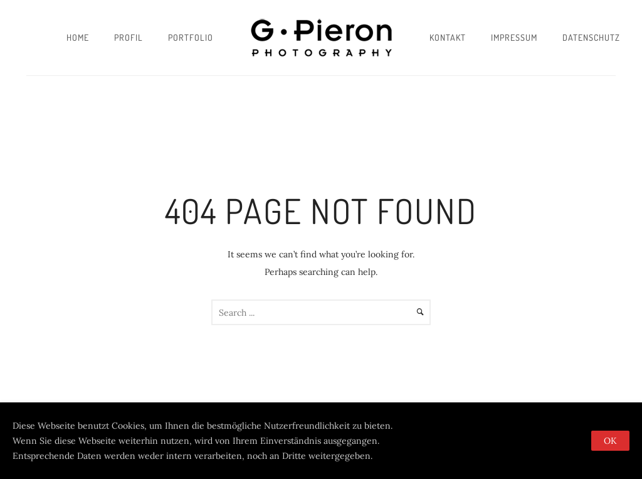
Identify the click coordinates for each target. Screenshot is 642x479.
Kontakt (447, 37)
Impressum (514, 37)
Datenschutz (591, 37)
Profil (128, 37)
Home (77, 37)
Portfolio (190, 37)
